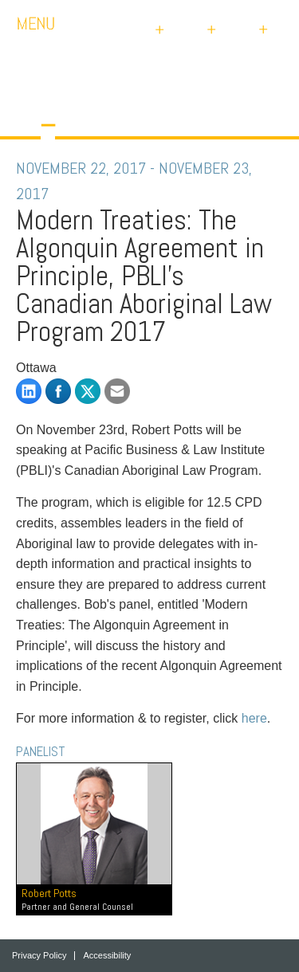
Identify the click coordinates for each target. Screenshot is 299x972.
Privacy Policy (39, 955)
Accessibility (107, 955)
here (254, 718)
